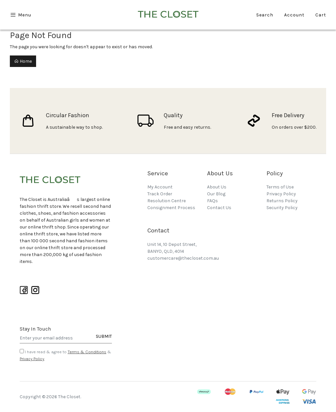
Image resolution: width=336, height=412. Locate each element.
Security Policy (282, 207)
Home (23, 61)
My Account (160, 187)
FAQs (212, 201)
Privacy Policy (32, 358)
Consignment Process (171, 207)
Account (294, 15)
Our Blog (216, 194)
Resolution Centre (166, 201)
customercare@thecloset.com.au (183, 258)
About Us (216, 187)
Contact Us (219, 207)
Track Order (159, 194)
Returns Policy (282, 201)
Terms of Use (280, 187)
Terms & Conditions (87, 351)
